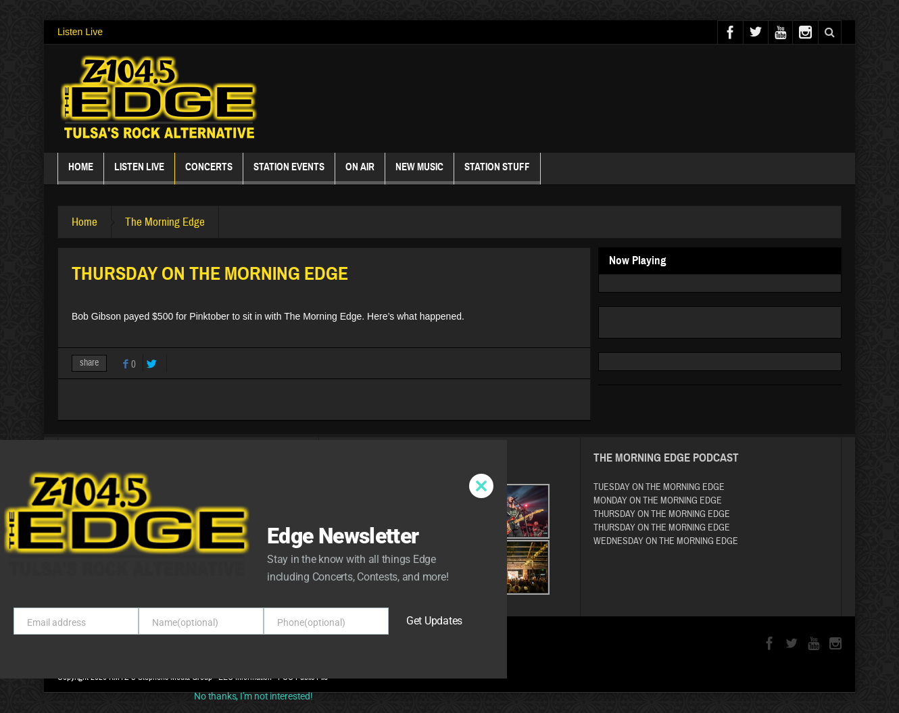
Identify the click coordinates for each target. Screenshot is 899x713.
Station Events (289, 173)
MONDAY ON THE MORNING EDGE (657, 501)
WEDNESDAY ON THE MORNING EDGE (665, 541)
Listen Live (80, 31)
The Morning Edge (165, 222)
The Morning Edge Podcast (666, 458)
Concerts (209, 173)
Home (80, 173)
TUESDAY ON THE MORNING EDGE (659, 487)
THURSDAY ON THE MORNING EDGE (661, 514)
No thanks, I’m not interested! (253, 696)
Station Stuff (497, 173)
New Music (419, 173)
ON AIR (360, 173)
